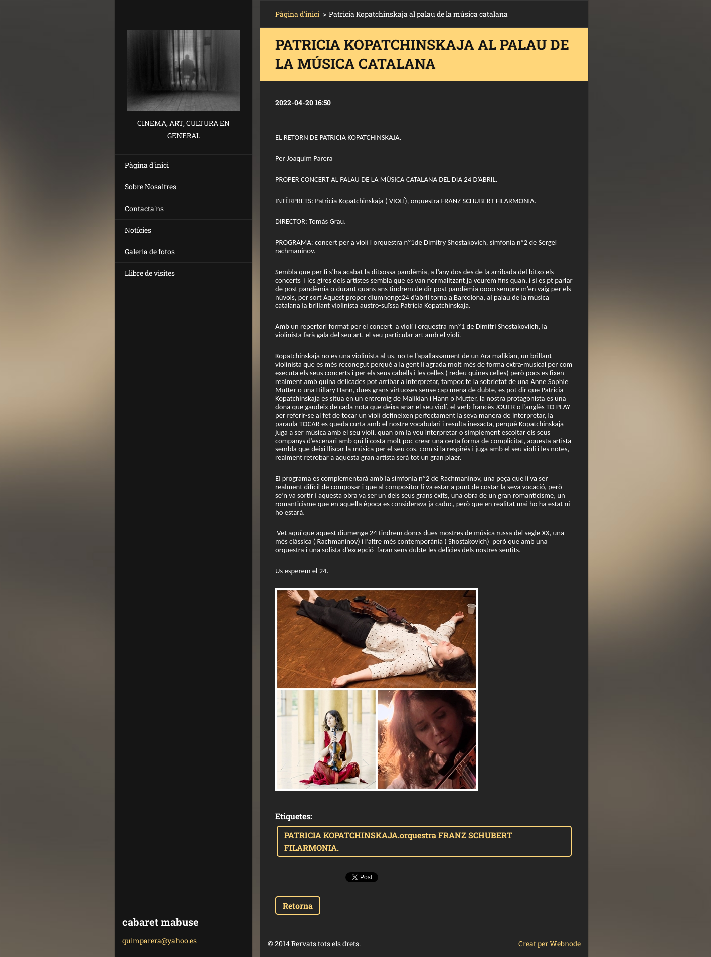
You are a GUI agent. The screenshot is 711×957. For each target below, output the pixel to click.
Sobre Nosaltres (150, 187)
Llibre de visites (150, 273)
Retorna (298, 905)
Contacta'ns (144, 208)
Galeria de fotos (150, 251)
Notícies (138, 230)
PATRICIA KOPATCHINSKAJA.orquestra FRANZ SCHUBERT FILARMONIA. (398, 841)
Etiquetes (292, 816)
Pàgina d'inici (147, 165)
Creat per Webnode (549, 943)
